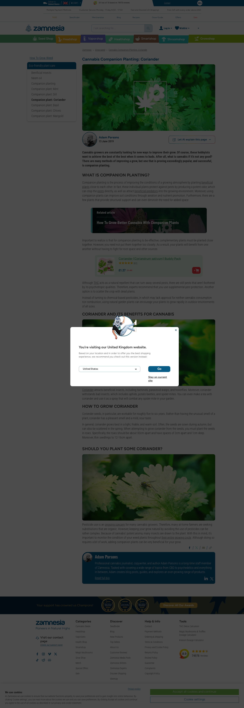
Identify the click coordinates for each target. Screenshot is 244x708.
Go (159, 369)
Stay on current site (157, 377)
